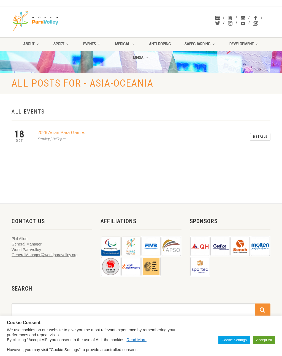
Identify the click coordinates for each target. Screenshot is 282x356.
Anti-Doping (160, 44)
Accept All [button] (264, 340)
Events (92, 44)
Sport (61, 44)
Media (141, 57)
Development (244, 44)
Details (260, 137)
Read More (137, 340)
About (31, 44)
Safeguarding (200, 44)
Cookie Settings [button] (234, 340)
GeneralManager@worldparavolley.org (45, 255)
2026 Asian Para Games (61, 132)
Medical (125, 44)
